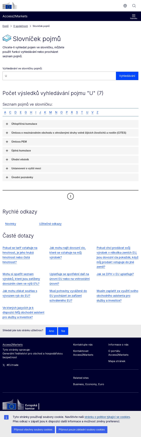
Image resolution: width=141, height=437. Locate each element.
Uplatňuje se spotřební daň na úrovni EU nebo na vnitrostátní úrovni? (69, 278)
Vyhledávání (134, 6)
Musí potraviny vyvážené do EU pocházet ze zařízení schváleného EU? (68, 295)
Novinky (10, 223)
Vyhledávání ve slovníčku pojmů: (22, 68)
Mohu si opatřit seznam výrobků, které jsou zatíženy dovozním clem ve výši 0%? (21, 278)
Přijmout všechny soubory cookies (33, 429)
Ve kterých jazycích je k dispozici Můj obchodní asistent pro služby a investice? (23, 312)
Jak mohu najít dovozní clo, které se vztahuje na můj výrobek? (67, 252)
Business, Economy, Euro (88, 384)
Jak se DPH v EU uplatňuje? (115, 274)
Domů (6, 26)
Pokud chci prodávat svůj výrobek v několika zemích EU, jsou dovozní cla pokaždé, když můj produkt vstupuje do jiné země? (117, 257)
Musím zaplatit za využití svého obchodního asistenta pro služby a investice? (117, 295)
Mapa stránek (116, 361)
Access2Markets (13, 344)
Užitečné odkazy (50, 223)
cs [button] (125, 6)
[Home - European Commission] (26, 405)
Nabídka (133, 17)
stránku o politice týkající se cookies (107, 417)
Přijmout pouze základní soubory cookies (82, 429)
